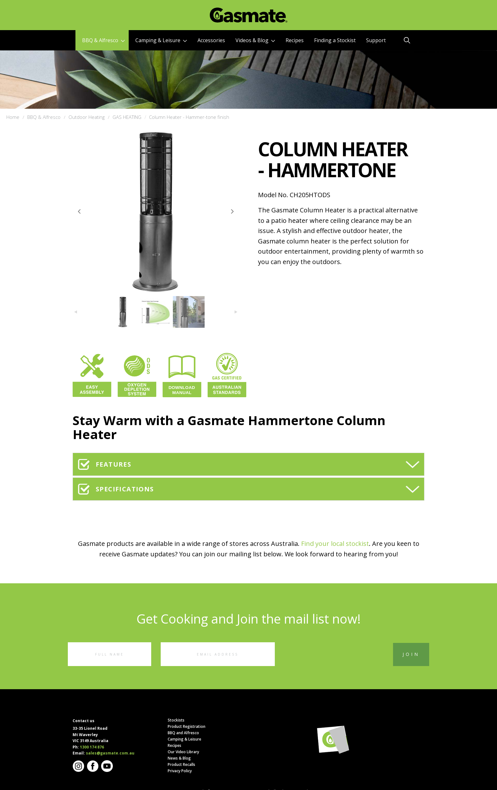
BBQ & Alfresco (103, 40)
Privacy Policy (180, 771)
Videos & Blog (255, 40)
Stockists (176, 720)
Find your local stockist (335, 543)
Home (12, 117)
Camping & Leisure (161, 40)
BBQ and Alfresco (183, 732)
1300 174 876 (92, 747)
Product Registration (186, 726)
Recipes (295, 40)
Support (376, 40)
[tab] (248, 464)
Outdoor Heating (86, 117)
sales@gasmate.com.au (110, 753)
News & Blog (179, 758)
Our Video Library (183, 751)
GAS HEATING (127, 117)
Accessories (211, 40)
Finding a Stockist (335, 40)
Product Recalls (181, 764)
